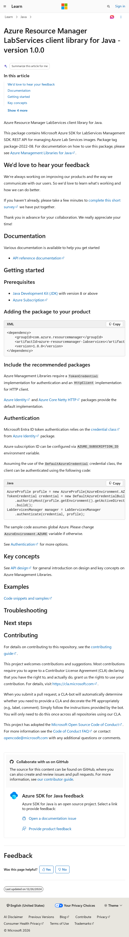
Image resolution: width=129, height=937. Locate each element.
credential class (103, 429)
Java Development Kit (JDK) (35, 293)
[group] (64, 342)
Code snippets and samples (26, 598)
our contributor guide (55, 779)
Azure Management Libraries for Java (41, 152)
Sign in (120, 6)
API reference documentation (37, 257)
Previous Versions (41, 916)
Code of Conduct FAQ (71, 731)
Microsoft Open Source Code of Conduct (85, 724)
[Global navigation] (5, 6)
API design (19, 567)
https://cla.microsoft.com (73, 683)
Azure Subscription (28, 299)
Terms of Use (59, 923)
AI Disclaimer (13, 916)
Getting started (19, 96)
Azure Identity (15, 399)
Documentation (19, 90)
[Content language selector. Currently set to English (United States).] (25, 905)
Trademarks (82, 923)
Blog (63, 916)
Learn (9, 16)
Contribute (83, 916)
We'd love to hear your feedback (31, 84)
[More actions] (121, 17)
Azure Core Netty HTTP (57, 399)
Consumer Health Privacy (22, 923)
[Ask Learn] (112, 17)
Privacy (102, 916)
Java (23, 16)
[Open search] (108, 6)
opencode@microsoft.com (26, 737)
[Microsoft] (64, 6)
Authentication (23, 544)
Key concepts (17, 102)
